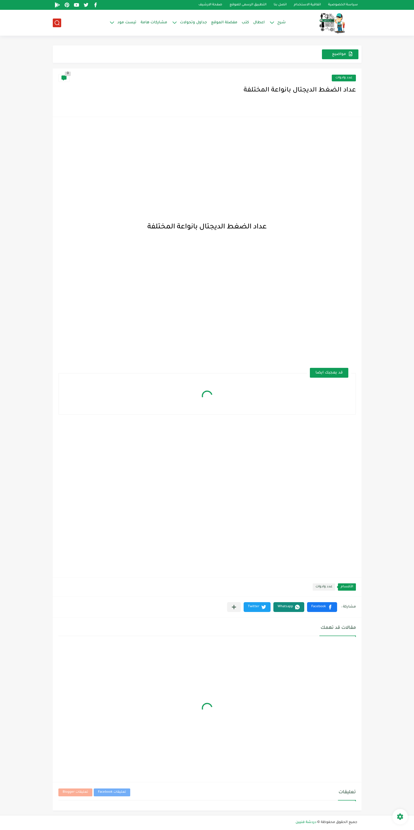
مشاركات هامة (154, 22)
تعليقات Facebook (112, 792)
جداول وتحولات (193, 22)
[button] (322, 607)
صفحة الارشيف (210, 5)
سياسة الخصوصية (343, 5)
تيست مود (126, 22)
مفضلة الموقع (224, 22)
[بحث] (57, 23)
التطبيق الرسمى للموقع (248, 5)
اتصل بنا (280, 5)
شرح (281, 22)
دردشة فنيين (306, 822)
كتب (245, 22)
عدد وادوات (343, 78)
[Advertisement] (207, 162)
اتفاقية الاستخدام (307, 5)
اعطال (259, 22)
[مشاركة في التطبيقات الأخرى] (234, 607)
